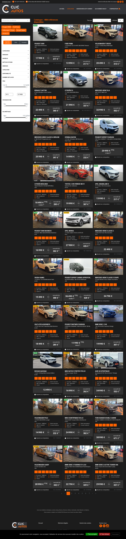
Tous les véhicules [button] (7, 42)
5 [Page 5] (82, 493)
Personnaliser (115, 534)
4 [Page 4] (78, 493)
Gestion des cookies (85, 523)
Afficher (114, 20)
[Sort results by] (102, 20)
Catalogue (70, 8)
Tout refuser (104, 534)
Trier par (89, 20)
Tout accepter (92, 534)
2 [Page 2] (71, 493)
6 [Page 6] (85, 493)
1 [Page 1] (68, 493)
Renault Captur (21, 30)
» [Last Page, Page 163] (95, 493)
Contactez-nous (6, 1)
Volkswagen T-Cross (8, 30)
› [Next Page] (92, 493)
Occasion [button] (24, 42)
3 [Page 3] (75, 493)
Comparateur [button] (114, 8)
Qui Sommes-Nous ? (101, 8)
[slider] (5, 87)
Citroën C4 (5, 33)
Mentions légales (63, 523)
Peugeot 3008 (6, 27)
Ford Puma (16, 27)
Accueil (61, 8)
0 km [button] (16, 42)
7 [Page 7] (89, 493)
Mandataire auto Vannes (84, 8)
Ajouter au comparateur (42, 63)
